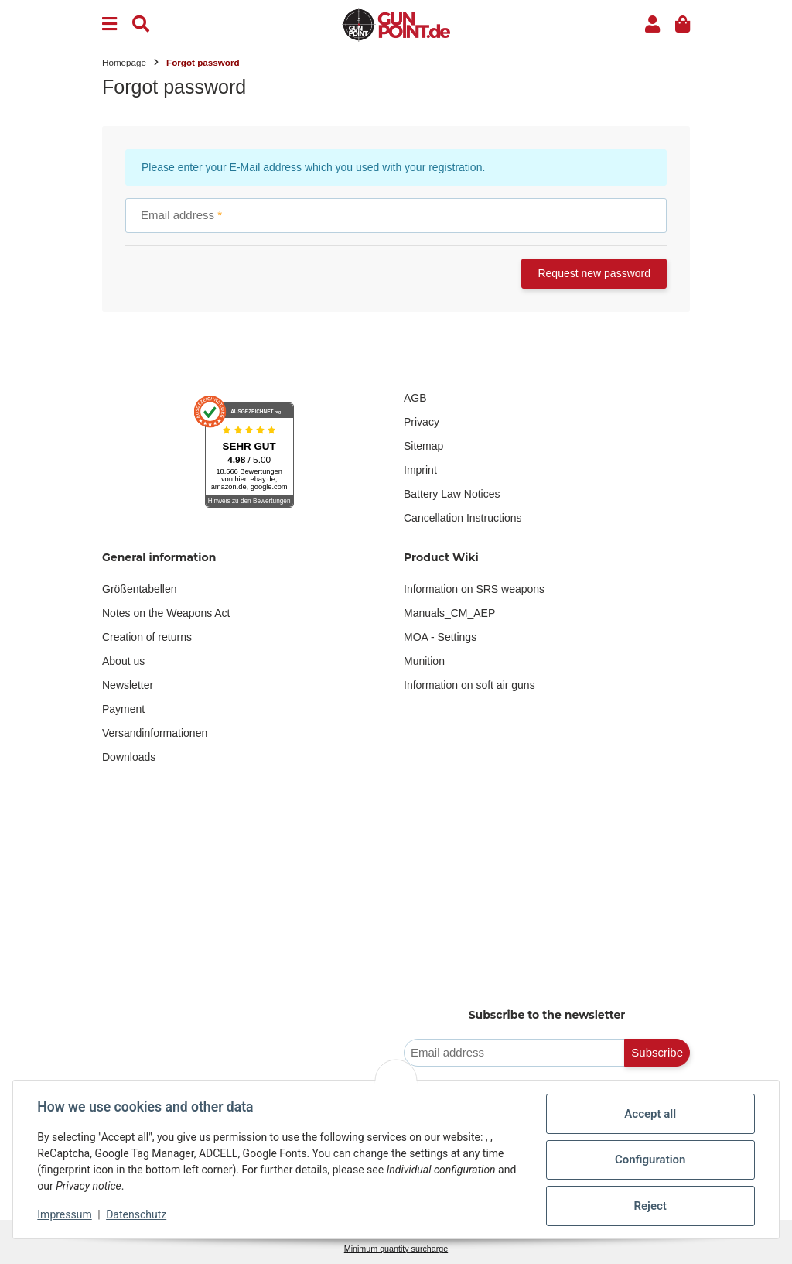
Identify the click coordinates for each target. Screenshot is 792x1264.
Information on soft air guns (469, 685)
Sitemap (423, 446)
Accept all (650, 1114)
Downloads (128, 757)
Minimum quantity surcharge (396, 1248)
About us (123, 661)
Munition (424, 661)
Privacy (421, 422)
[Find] (140, 24)
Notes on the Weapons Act (166, 613)
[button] (652, 24)
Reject (649, 1206)
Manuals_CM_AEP (449, 613)
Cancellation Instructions (463, 518)
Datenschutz (137, 1214)
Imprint (420, 470)
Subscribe (657, 1052)
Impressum (65, 1214)
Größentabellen (139, 589)
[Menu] (109, 24)
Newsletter (127, 685)
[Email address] (514, 1053)
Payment (123, 709)
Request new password (594, 273)
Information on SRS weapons (474, 589)
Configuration (649, 1159)
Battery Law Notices (452, 494)
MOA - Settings (440, 637)
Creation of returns (147, 637)
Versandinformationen (154, 733)
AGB (415, 398)
